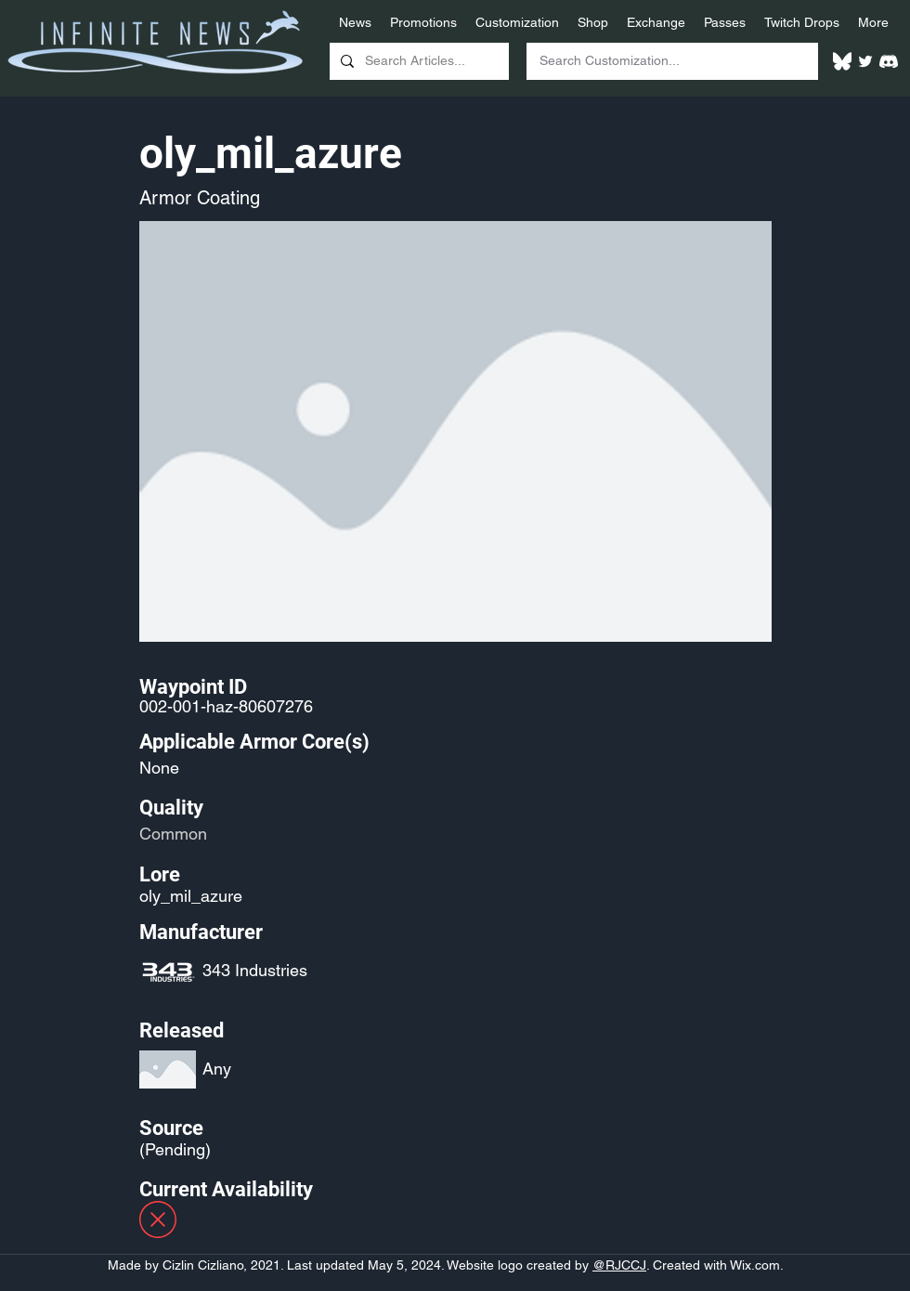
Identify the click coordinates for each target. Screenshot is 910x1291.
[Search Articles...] (417, 61)
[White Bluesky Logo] (842, 61)
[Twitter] (865, 61)
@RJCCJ (619, 1265)
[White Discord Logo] (888, 61)
